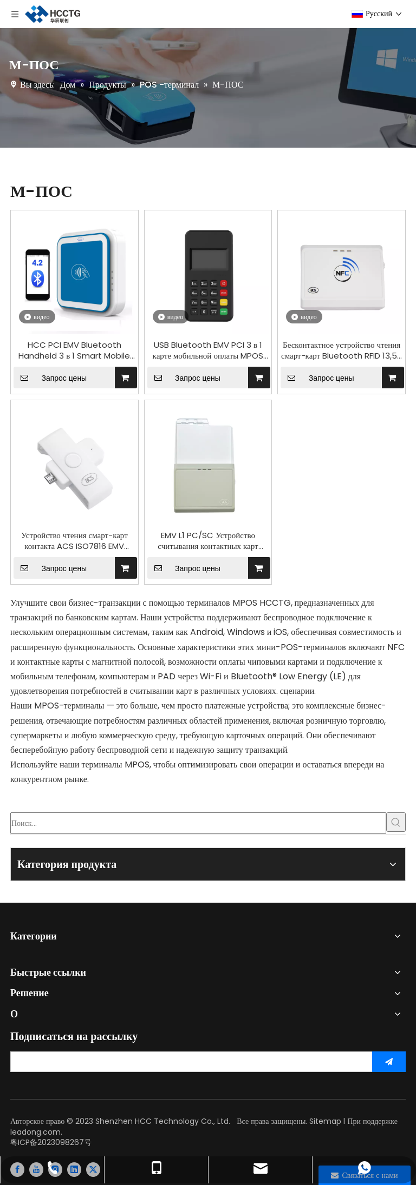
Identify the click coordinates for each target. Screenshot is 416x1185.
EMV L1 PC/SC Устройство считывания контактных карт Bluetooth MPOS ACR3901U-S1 (207, 541)
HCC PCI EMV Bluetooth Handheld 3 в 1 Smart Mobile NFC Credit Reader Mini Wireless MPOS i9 (74, 350)
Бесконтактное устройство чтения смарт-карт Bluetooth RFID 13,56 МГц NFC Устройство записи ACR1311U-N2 (341, 350)
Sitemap (325, 1121)
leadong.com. (36, 1132)
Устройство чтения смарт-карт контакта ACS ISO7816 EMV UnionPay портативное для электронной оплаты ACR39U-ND (75, 541)
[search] (188, 1061)
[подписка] (389, 1061)
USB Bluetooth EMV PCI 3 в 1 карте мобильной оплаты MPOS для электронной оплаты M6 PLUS (208, 350)
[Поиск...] (198, 823)
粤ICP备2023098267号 (51, 1142)
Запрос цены (50, 377)
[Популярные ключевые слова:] (396, 822)
